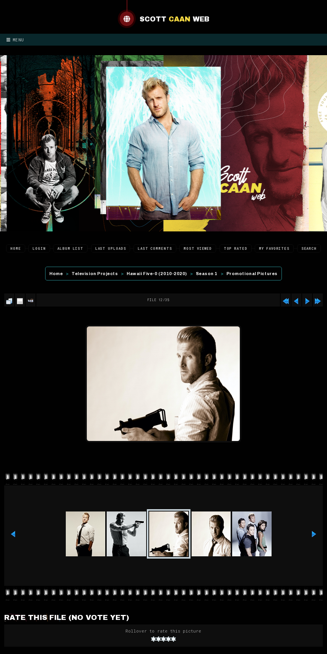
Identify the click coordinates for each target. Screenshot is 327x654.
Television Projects (95, 273)
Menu (15, 40)
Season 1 (207, 273)
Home (15, 248)
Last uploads (110, 248)
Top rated (235, 248)
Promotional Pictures (252, 273)
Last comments (155, 248)
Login (39, 248)
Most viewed (198, 248)
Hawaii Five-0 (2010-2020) (157, 273)
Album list (70, 248)
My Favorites (274, 248)
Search (309, 248)
